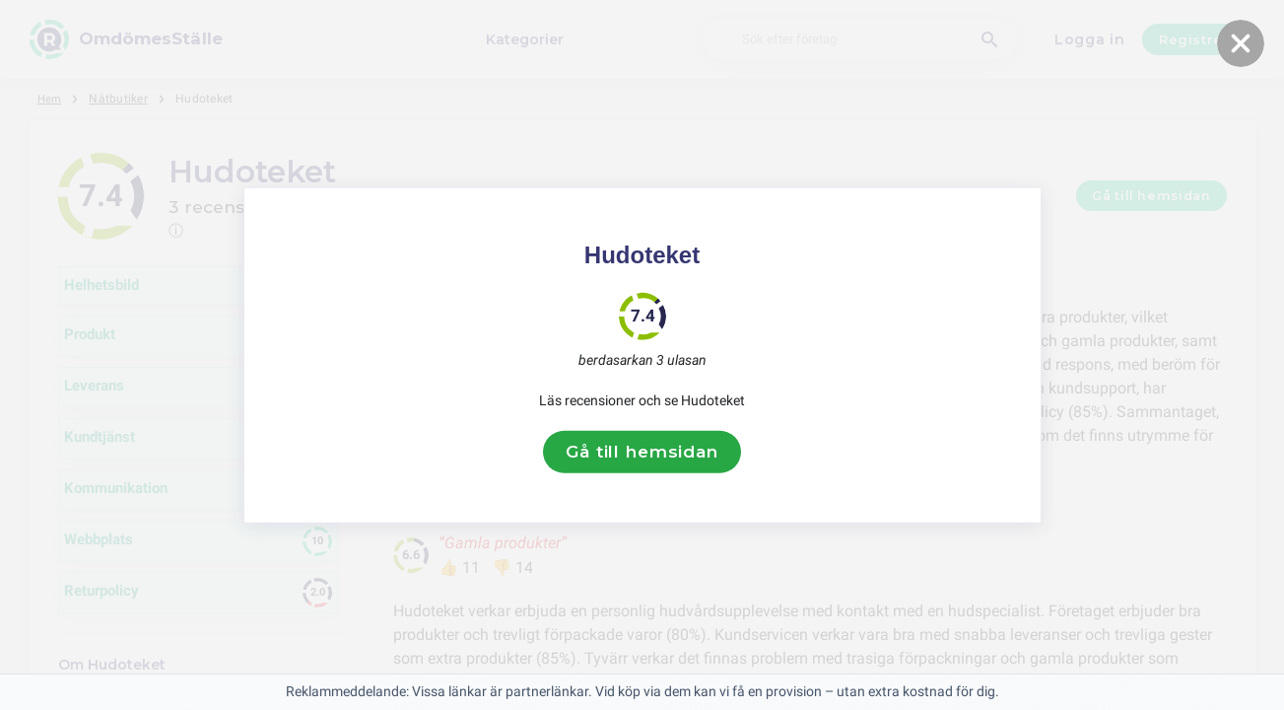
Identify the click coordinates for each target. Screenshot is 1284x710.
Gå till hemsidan (642, 452)
